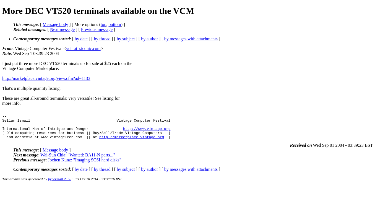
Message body (55, 24)
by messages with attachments (191, 38)
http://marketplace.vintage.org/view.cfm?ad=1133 (46, 78)
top (103, 24)
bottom (114, 24)
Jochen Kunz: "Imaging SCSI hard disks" (84, 165)
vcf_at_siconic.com (83, 48)
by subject (126, 38)
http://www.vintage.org (147, 131)
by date (81, 38)
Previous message (97, 29)
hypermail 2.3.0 (59, 184)
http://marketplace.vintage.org (131, 141)
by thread (102, 38)
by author (149, 38)
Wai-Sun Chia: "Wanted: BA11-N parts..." (77, 160)
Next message (62, 29)
